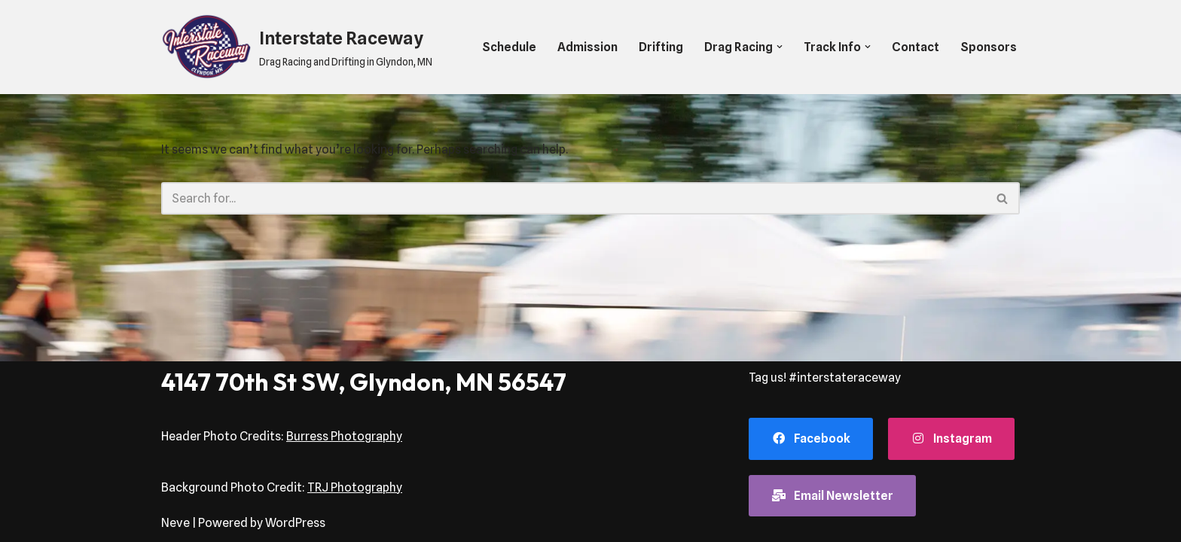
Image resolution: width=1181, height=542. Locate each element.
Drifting (661, 47)
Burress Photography (344, 436)
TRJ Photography (354, 487)
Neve (175, 523)
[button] (780, 47)
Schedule (509, 47)
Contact (915, 47)
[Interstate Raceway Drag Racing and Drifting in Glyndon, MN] (296, 47)
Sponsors (988, 47)
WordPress (295, 523)
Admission (587, 47)
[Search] (573, 198)
